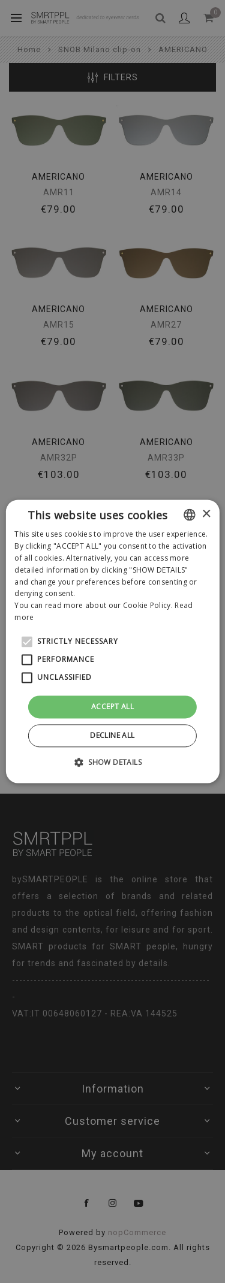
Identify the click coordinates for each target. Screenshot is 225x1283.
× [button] (206, 514)
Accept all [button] (112, 706)
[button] (112, 762)
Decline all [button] (112, 736)
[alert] (112, 641)
